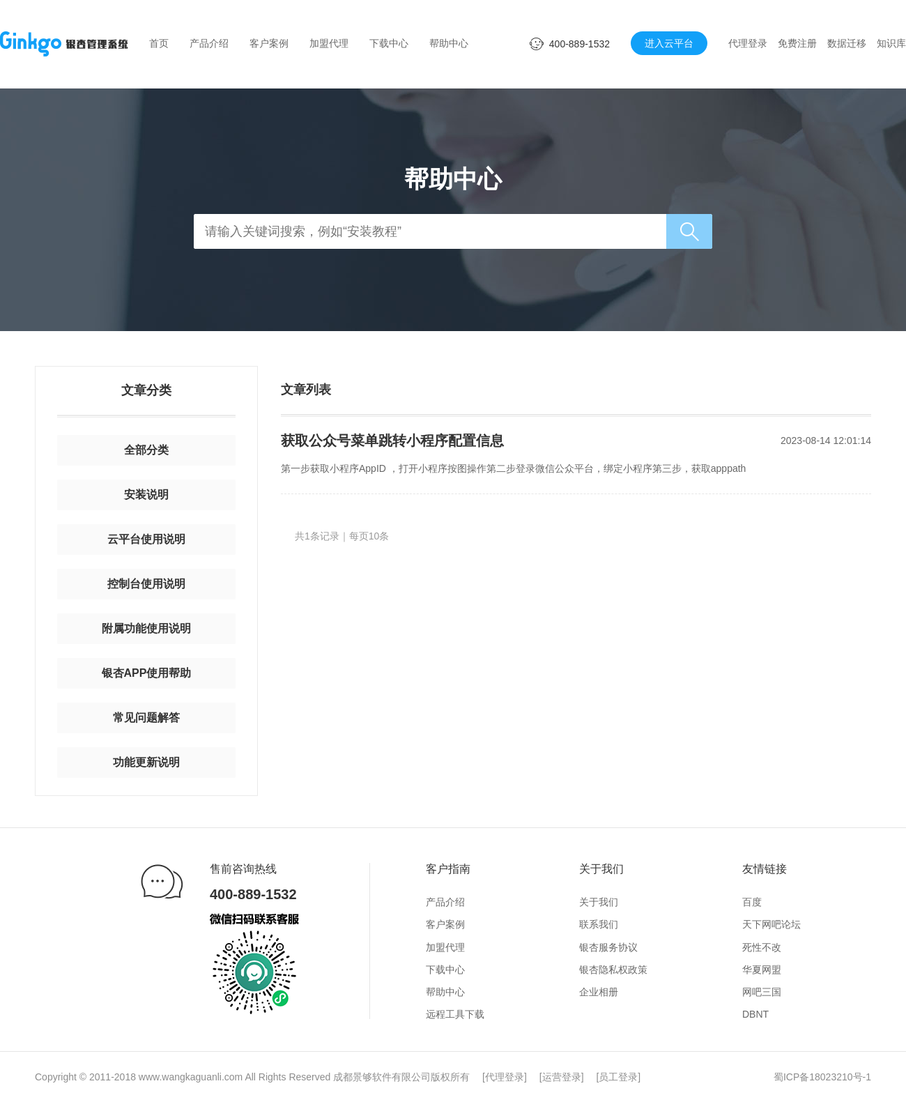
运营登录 (561, 1076)
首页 (159, 43)
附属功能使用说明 (146, 628)
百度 (752, 902)
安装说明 (146, 494)
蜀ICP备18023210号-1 (822, 1076)
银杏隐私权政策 (613, 969)
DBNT (755, 1014)
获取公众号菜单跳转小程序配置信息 (392, 440)
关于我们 (601, 869)
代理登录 (747, 43)
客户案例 (269, 43)
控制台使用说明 (146, 584)
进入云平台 (669, 43)
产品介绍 (209, 43)
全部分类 (146, 450)
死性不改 (761, 947)
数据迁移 (846, 43)
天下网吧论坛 (771, 924)
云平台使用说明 (146, 539)
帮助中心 (448, 43)
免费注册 (797, 43)
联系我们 (598, 924)
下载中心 (388, 43)
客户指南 (448, 869)
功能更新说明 (146, 762)
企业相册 (598, 991)
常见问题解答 (146, 718)
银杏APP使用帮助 (147, 673)
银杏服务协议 (608, 947)
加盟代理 (328, 43)
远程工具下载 (455, 1014)
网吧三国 (761, 991)
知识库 (891, 43)
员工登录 (618, 1076)
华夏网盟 (761, 969)
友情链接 (764, 869)
